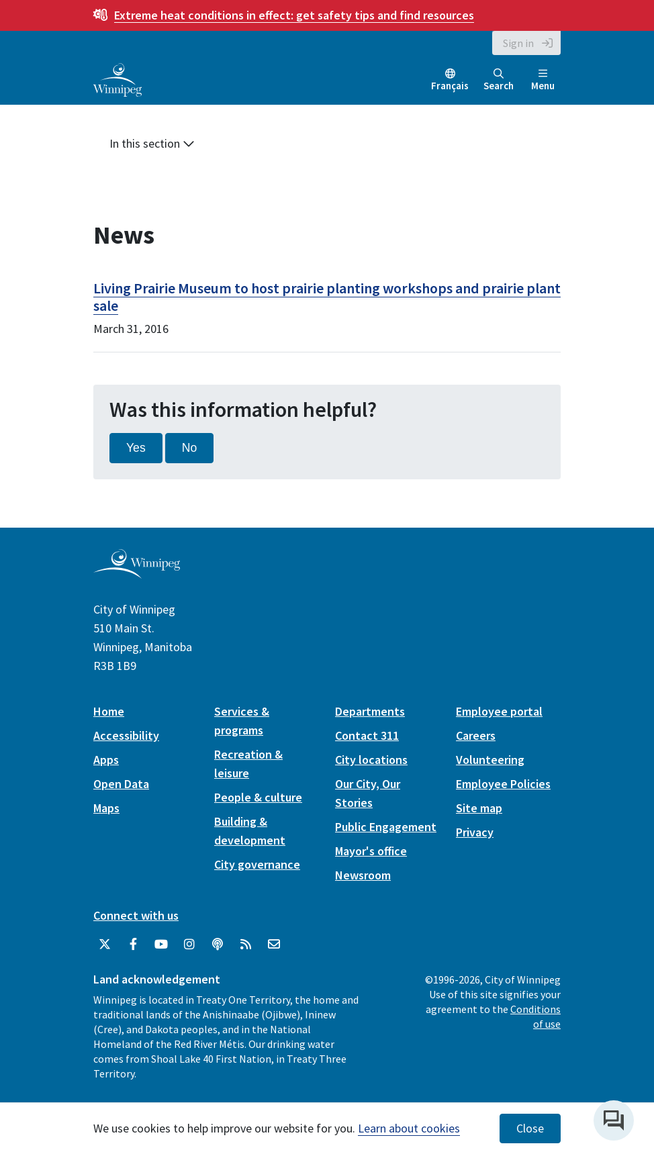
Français (450, 85)
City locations (371, 759)
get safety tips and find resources (294, 15)
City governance (257, 864)
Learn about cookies (409, 1128)
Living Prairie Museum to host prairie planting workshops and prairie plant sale (327, 297)
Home (108, 711)
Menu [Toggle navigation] (543, 80)
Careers (476, 735)
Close (530, 1128)
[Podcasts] (217, 944)
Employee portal (499, 711)
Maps (106, 808)
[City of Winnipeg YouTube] (161, 944)
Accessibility (126, 735)
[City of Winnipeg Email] (274, 944)
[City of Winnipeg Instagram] (189, 944)
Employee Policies (503, 783)
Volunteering (490, 759)
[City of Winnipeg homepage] (136, 573)
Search (498, 80)
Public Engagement (385, 826)
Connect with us (136, 915)
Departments (370, 711)
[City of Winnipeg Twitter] (104, 944)
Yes (136, 447)
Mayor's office (371, 851)
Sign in (518, 43)
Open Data (121, 783)
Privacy (475, 832)
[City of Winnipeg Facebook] (133, 944)
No (189, 447)
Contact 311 (367, 735)
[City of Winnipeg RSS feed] (245, 944)
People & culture (258, 797)
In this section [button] (152, 143)
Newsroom (363, 875)
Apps (106, 759)
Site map (479, 808)
